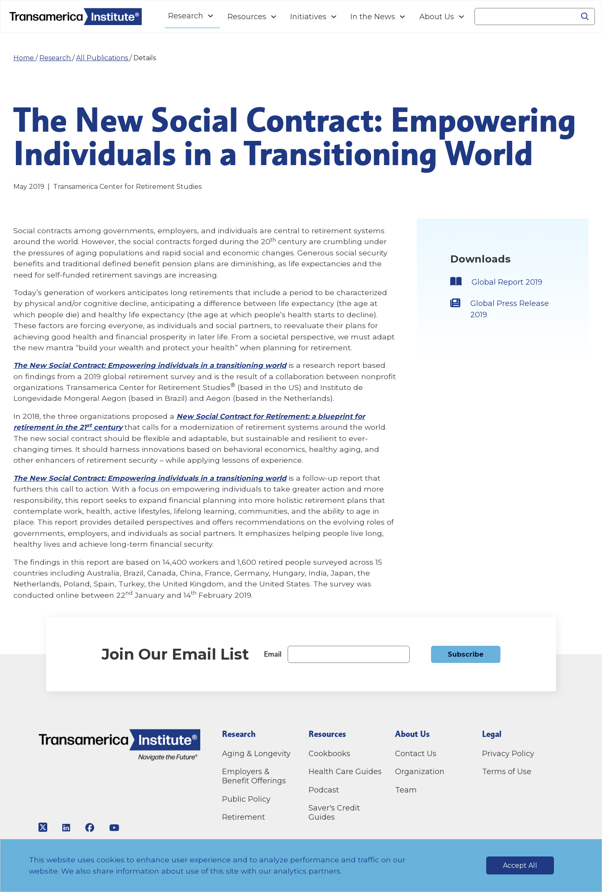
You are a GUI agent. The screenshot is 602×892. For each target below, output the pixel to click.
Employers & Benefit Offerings (254, 776)
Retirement (243, 817)
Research (55, 58)
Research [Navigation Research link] (185, 15)
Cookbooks (329, 753)
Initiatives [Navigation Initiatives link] (308, 16)
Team (406, 790)
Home (24, 58)
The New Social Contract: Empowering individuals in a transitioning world (154, 365)
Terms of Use (506, 771)
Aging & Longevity (256, 753)
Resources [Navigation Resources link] (246, 16)
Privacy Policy (508, 753)
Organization (419, 771)
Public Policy (246, 799)
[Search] (524, 16)
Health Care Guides (345, 771)
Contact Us (417, 753)
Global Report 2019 (510, 283)
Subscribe (466, 654)
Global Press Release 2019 (496, 311)
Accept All (520, 865)
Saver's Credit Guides (334, 812)
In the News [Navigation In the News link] (372, 16)
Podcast (324, 790)
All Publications (103, 58)
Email (272, 654)
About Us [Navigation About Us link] (436, 16)
